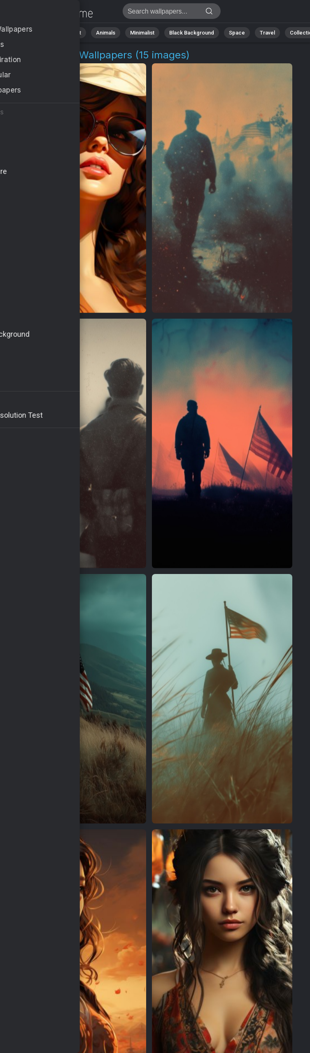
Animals (105, 33)
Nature (36, 33)
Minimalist (142, 33)
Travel (267, 33)
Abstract (70, 33)
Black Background (191, 33)
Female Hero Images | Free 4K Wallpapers (49, 13)
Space (237, 33)
